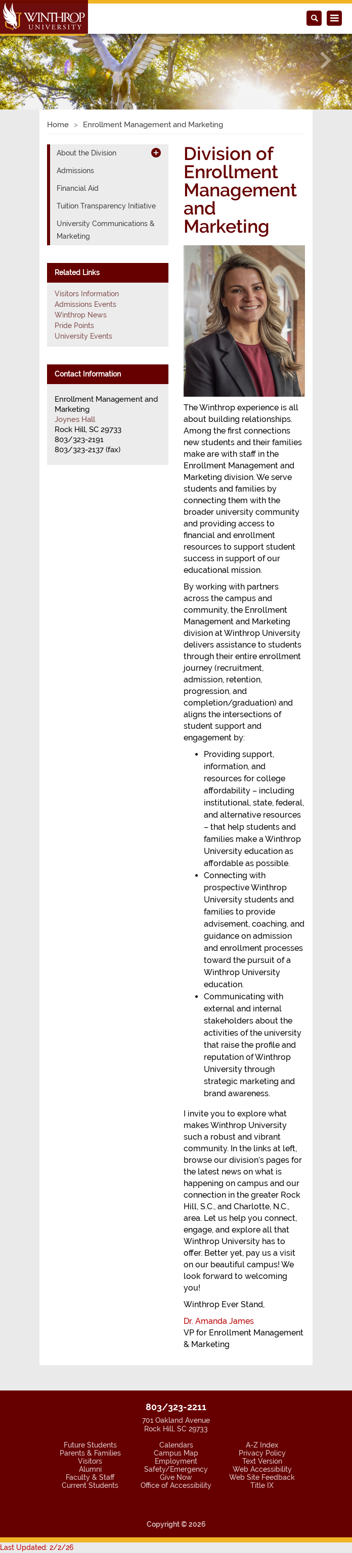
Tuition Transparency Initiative (106, 206)
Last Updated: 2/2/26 (36, 1547)
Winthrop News (81, 315)
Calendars (176, 1445)
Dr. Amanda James (219, 1321)
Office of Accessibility (176, 1485)
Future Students (90, 1445)
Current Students (90, 1485)
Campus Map (176, 1453)
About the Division (86, 153)
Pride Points (74, 326)
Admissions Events (85, 304)
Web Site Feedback (262, 1477)
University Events (83, 336)
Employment (176, 1461)
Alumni (90, 1469)
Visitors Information (87, 294)
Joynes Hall (75, 419)
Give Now (176, 1477)
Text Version (262, 1461)
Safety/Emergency (176, 1469)
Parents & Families (90, 1453)
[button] (26, 60)
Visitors (90, 1461)
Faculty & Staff (90, 1477)
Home (58, 124)
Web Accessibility (262, 1469)
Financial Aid (78, 188)
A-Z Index (262, 1445)
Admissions (75, 171)
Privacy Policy (262, 1453)
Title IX (262, 1485)
